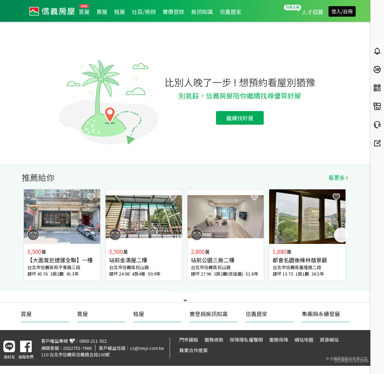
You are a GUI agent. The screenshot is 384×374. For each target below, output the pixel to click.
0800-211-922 (93, 341)
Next (341, 235)
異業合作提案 (193, 350)
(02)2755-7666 (77, 348)
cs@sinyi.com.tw (147, 348)
